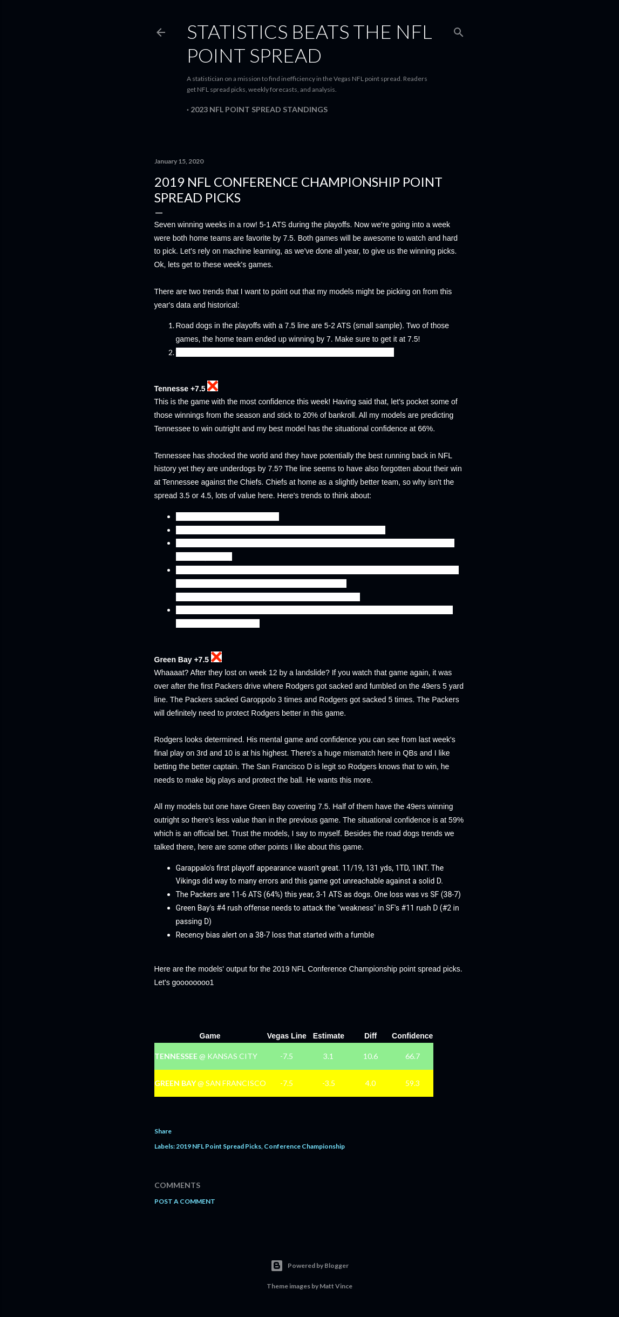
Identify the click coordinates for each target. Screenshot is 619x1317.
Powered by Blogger (309, 1265)
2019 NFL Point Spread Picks (218, 1146)
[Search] (458, 29)
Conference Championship (304, 1146)
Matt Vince (335, 1286)
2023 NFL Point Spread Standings (259, 109)
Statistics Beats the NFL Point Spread (309, 43)
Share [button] (163, 1131)
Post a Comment (184, 1201)
